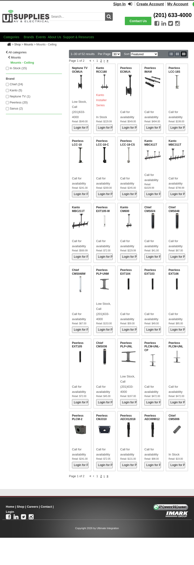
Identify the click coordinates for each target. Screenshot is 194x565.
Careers (32, 506)
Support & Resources (78, 37)
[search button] (109, 16)
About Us (54, 37)
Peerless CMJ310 (102, 417)
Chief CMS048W (78, 271)
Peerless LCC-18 (77, 142)
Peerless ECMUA (126, 69)
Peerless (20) (19, 102)
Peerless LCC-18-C (102, 142)
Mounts (28, 44)
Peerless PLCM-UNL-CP (152, 346)
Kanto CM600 (124, 209)
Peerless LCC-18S (174, 69)
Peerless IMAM (150, 69)
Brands (29, 37)
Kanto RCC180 (101, 69)
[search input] (77, 16)
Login (10, 512)
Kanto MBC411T (150, 142)
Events (41, 37)
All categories (17, 52)
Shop (17, 44)
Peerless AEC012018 (127, 417)
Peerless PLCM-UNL (176, 344)
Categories (11, 37)
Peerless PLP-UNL (126, 344)
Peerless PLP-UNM (102, 271)
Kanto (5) (16, 90)
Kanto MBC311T (175, 142)
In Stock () (18, 68)
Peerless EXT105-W (103, 209)
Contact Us (138, 21)
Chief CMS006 (174, 417)
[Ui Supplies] (26, 16)
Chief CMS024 (149, 209)
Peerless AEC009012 (152, 417)
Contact (46, 506)
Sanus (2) (16, 108)
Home (10, 506)
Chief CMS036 (101, 344)
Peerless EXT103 (150, 271)
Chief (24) (16, 84)
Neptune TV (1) (20, 96)
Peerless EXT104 (126, 271)
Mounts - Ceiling (22, 62)
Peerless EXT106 (174, 271)
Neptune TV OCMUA (80, 69)
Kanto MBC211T (78, 209)
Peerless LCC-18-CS (127, 142)
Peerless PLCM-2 (77, 417)
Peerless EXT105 (77, 344)
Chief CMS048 (174, 209)
